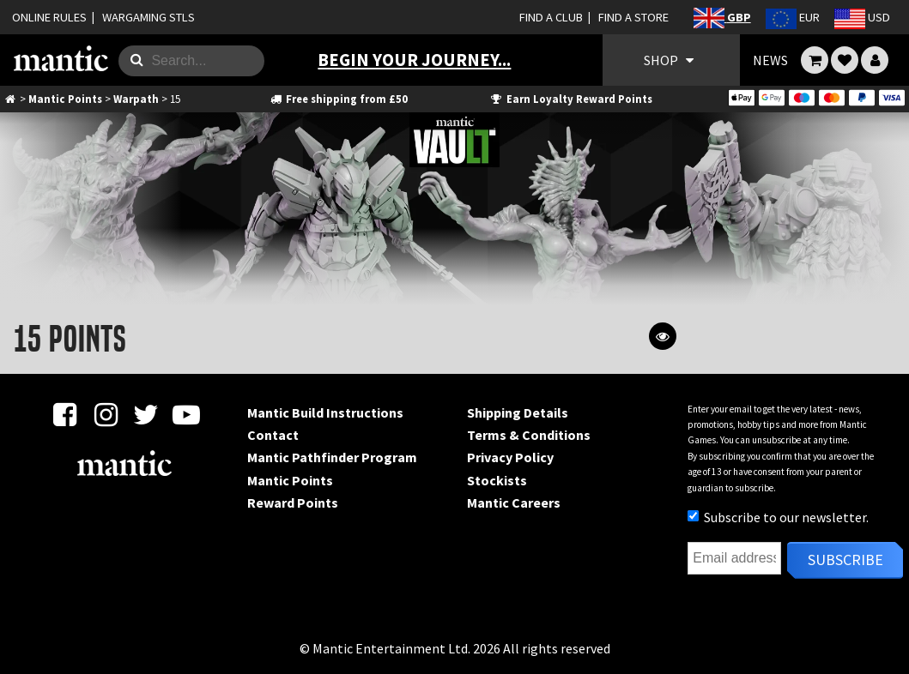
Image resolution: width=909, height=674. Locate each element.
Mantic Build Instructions (325, 412)
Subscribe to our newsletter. (778, 517)
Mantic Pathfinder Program (332, 457)
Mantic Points (65, 98)
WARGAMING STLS (148, 17)
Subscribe (845, 559)
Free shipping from (338, 98)
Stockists (497, 480)
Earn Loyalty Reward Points (570, 98)
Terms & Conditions (529, 434)
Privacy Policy (510, 457)
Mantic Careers (514, 502)
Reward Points (292, 502)
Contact (273, 434)
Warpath (136, 98)
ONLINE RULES (49, 17)
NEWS (770, 60)
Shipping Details (517, 412)
